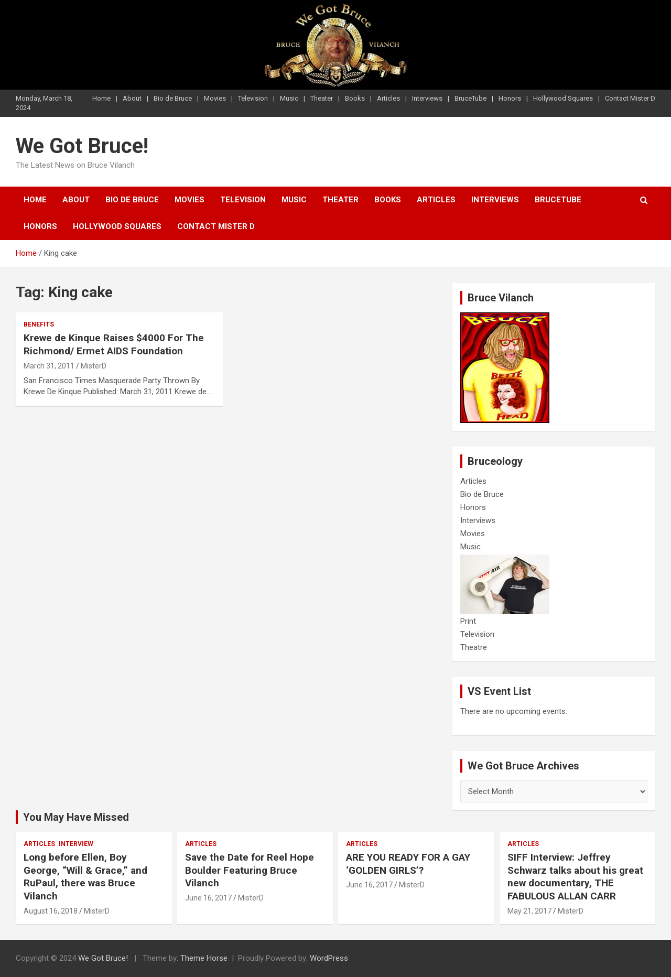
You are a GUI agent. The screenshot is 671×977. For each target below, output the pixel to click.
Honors (510, 98)
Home (101, 98)
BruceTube (470, 98)
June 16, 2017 (208, 898)
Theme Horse (204, 958)
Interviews (427, 98)
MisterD (93, 366)
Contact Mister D (630, 98)
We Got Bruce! (82, 146)
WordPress (329, 958)
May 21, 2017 (529, 911)
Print (468, 621)
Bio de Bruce (173, 98)
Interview (76, 844)
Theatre (473, 647)
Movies (215, 98)
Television (253, 98)
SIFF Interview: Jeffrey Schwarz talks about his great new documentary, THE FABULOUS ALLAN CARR (575, 876)
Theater (321, 98)
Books (355, 98)
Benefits (39, 324)
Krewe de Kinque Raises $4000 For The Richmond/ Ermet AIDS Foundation (114, 344)
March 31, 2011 (49, 366)
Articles (388, 98)
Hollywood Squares (563, 98)
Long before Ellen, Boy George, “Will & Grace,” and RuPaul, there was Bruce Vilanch (85, 876)
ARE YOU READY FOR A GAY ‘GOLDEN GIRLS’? (408, 863)
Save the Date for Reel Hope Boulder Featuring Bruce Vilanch (249, 870)
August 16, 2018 (51, 911)
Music (289, 98)
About (132, 98)
